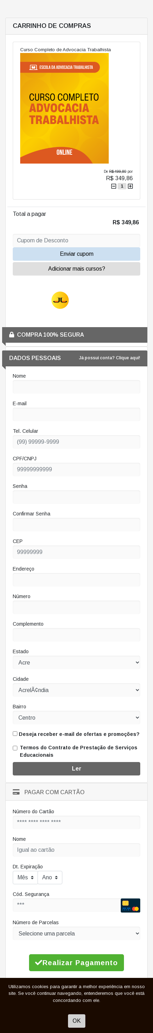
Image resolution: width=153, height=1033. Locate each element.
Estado (21, 651)
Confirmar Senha (31, 513)
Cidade (21, 679)
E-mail (20, 403)
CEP (18, 541)
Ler (76, 769)
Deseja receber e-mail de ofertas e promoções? (76, 734)
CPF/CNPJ (24, 458)
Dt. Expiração (28, 866)
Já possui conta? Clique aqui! (109, 357)
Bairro (19, 706)
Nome (19, 376)
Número (21, 596)
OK (77, 1021)
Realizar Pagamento (76, 963)
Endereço (23, 569)
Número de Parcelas (36, 922)
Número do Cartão (33, 811)
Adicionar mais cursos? (76, 269)
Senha (20, 486)
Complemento (28, 624)
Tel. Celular (25, 431)
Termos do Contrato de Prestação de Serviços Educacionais (78, 751)
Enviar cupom (77, 254)
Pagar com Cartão (49, 792)
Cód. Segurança (31, 894)
